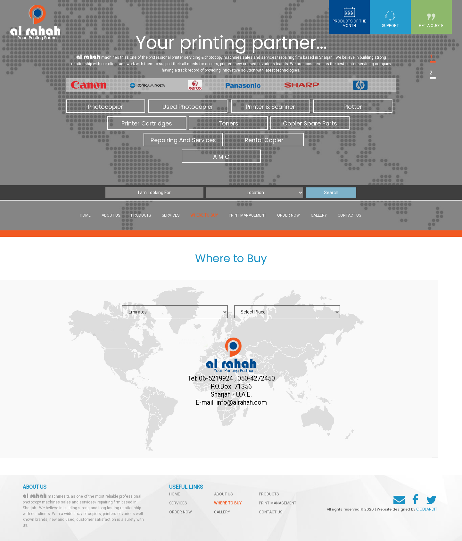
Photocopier (105, 107)
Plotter (352, 107)
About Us (111, 215)
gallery (319, 215)
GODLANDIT (426, 509)
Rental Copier (264, 140)
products (141, 215)
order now (288, 215)
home (174, 494)
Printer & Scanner (270, 107)
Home (85, 215)
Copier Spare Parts (310, 123)
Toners (228, 123)
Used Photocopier (187, 107)
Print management (247, 215)
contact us (349, 215)
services (170, 215)
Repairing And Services (183, 140)
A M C (221, 157)
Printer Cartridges (146, 123)
